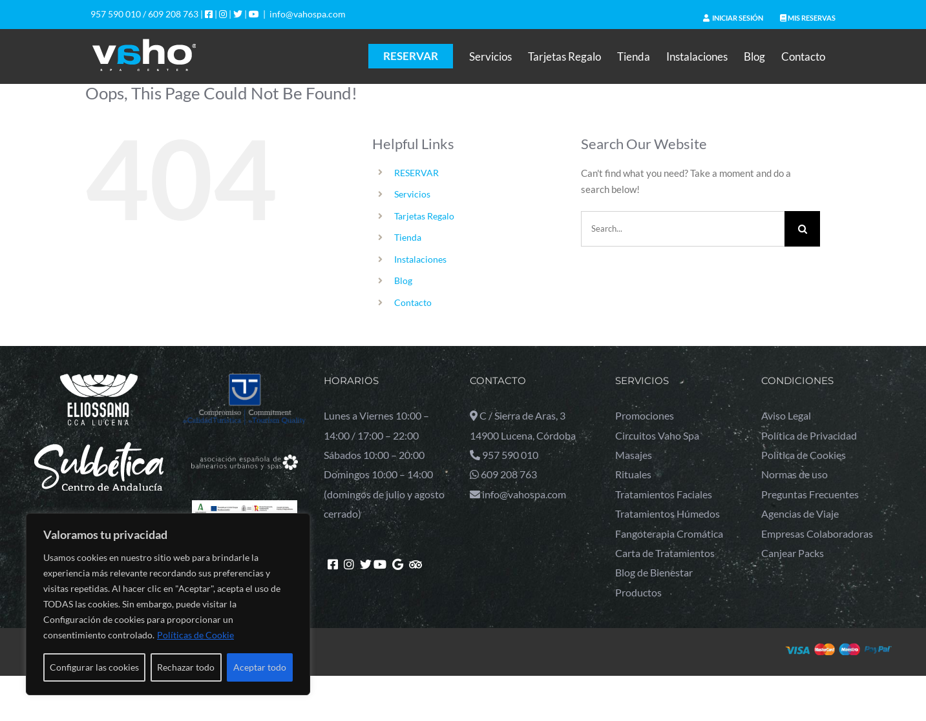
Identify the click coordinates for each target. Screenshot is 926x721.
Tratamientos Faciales (663, 494)
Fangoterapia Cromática (669, 533)
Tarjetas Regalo (424, 215)
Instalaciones (420, 259)
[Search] (802, 229)
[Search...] (682, 229)
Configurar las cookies (94, 667)
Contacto (413, 302)
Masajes (633, 455)
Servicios (412, 193)
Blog (403, 280)
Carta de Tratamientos (665, 553)
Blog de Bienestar (654, 572)
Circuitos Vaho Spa (657, 435)
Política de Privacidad (809, 435)
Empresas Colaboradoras (817, 533)
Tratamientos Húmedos (667, 513)
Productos (638, 592)
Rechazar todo (186, 667)
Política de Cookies (803, 455)
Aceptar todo (259, 667)
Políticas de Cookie (195, 634)
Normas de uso (794, 474)
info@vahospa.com (307, 13)
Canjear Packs (792, 553)
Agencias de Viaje (800, 513)
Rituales (633, 474)
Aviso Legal (786, 415)
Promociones (644, 415)
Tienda (407, 237)
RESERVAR (416, 172)
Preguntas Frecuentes (810, 494)
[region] (168, 604)
